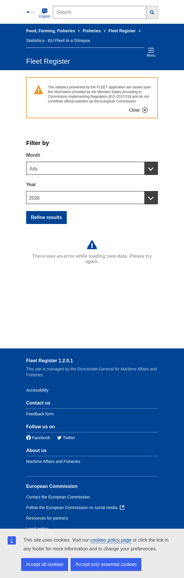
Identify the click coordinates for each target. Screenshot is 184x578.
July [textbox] (33, 168)
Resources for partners (47, 518)
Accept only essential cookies (106, 564)
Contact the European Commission (58, 497)
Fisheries (92, 30)
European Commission (51, 486)
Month (33, 155)
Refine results (46, 217)
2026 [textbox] (34, 198)
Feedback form (39, 414)
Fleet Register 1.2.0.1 (49, 360)
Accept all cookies (44, 564)
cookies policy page (110, 539)
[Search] (152, 12)
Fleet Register (122, 30)
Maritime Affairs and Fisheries (53, 461)
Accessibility (37, 390)
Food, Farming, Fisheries (50, 30)
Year (31, 184)
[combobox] (92, 168)
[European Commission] (31, 12)
